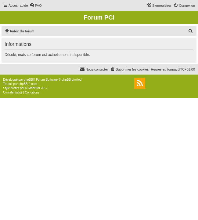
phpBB (28, 79)
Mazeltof (34, 88)
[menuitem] (36, 5)
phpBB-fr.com (28, 84)
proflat (15, 88)
